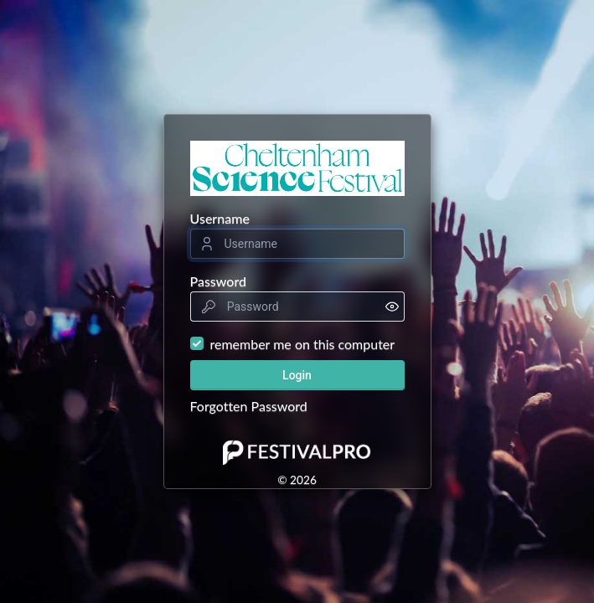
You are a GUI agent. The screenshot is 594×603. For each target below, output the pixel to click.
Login (297, 375)
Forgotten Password (248, 406)
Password (218, 281)
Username (220, 218)
